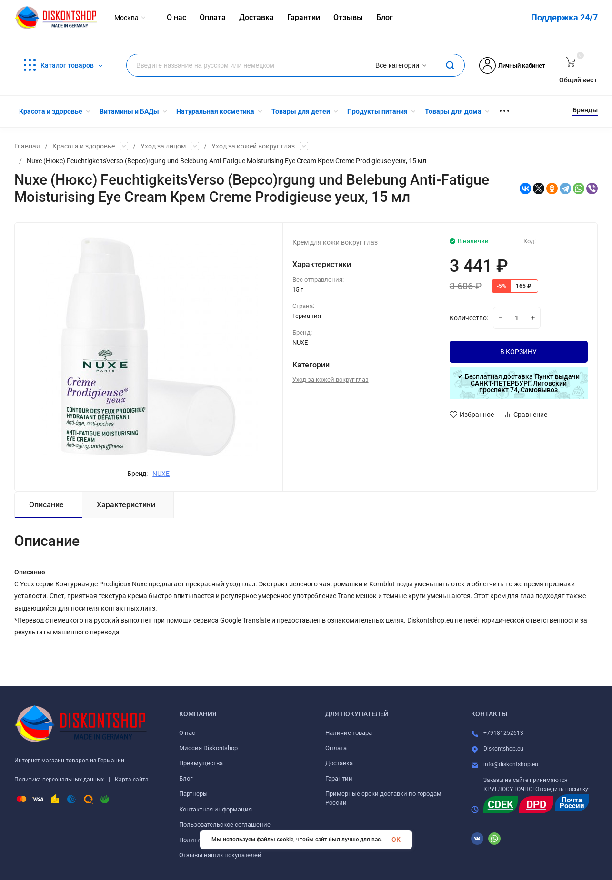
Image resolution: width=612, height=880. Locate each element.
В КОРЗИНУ (518, 352)
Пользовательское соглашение (225, 824)
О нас (187, 732)
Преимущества (201, 763)
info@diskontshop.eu (510, 764)
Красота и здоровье (83, 146)
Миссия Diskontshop (208, 747)
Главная (27, 146)
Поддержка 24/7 (564, 17)
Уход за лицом (163, 146)
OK (396, 839)
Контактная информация (215, 809)
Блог (185, 778)
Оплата (336, 747)
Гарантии (338, 778)
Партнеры (193, 793)
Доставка (339, 763)
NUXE (161, 473)
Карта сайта (132, 779)
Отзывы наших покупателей (220, 855)
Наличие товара (348, 732)
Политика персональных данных (59, 779)
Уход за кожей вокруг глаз (253, 146)
